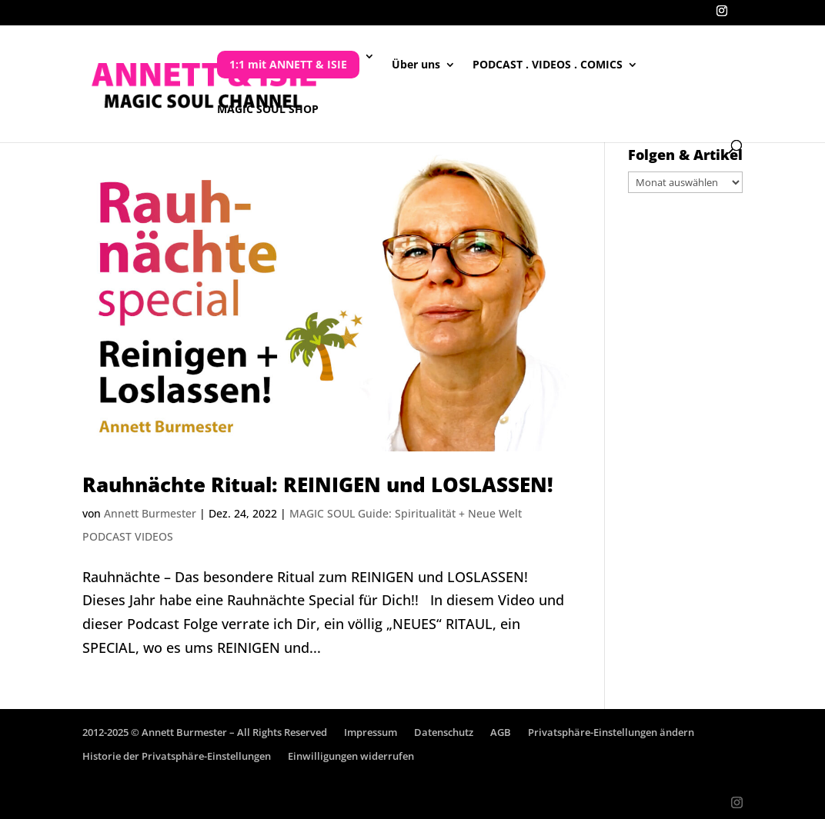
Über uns (416, 65)
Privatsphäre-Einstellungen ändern (611, 732)
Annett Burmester (150, 513)
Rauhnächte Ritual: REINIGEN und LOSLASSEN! (317, 484)
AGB (500, 732)
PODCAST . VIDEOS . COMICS (548, 65)
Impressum (370, 732)
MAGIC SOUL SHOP (268, 110)
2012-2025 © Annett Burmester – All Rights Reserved (204, 732)
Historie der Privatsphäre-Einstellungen (176, 756)
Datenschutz (443, 732)
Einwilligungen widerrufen (351, 756)
